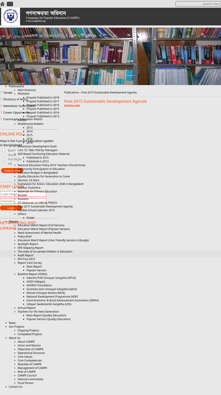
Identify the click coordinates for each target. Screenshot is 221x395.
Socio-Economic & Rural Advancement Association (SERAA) (63, 300)
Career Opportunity (16, 112)
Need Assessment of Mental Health (39, 233)
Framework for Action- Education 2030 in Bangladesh (51, 184)
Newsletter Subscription (19, 106)
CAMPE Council (27, 375)
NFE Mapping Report (31, 248)
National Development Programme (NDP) (52, 296)
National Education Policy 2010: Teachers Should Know (51, 165)
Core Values (25, 357)
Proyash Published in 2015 (43, 109)
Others (22, 214)
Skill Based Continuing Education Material (43, 154)
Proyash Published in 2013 (43, 116)
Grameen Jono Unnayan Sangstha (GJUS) (52, 289)
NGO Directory (27, 90)
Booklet (22, 195)
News (12, 323)
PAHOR (22, 120)
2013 (29, 127)
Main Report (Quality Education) (46, 315)
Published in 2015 (38, 158)
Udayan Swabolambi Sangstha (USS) (49, 304)
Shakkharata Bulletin (30, 124)
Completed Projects (30, 334)
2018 (29, 142)
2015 (29, 135)
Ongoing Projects (28, 330)
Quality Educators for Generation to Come (44, 176)
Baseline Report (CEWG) (32, 274)
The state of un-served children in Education (45, 251)
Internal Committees (30, 379)
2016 (29, 139)
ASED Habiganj (36, 281)
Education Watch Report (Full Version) (41, 225)
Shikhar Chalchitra (29, 188)
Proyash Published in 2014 (43, 112)
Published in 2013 (38, 161)
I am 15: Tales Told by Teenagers (38, 150)
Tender (8, 93)
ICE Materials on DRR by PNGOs (37, 203)
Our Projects (16, 327)
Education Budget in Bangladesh (38, 173)
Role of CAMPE (27, 372)
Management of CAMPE (32, 368)
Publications (16, 86)
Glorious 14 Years (28, 180)
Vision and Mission (29, 345)
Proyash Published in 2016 (43, 105)
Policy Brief (24, 236)
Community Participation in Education (41, 169)
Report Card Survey (30, 263)
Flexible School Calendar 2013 (36, 210)
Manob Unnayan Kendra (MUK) (46, 293)
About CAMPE (26, 342)
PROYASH (23, 94)
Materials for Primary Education (37, 191)
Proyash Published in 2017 (43, 101)
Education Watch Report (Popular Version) (44, 229)
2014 (29, 131)
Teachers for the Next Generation (38, 311)
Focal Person (26, 383)
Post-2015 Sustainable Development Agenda (45, 206)
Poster (30, 218)
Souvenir (23, 199)
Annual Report (27, 308)
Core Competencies (30, 360)
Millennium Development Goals (37, 146)
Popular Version (36, 270)
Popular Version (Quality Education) (48, 319)
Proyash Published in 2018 (43, 97)
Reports (14, 221)
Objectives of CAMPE (30, 349)
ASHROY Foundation (39, 285)
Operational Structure (31, 353)
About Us (14, 338)
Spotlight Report (28, 244)
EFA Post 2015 (26, 259)
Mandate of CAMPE (30, 364)
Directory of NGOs (15, 99)
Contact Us (15, 387)
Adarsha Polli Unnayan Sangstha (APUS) (51, 278)
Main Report (34, 266)
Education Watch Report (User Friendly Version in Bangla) (53, 240)
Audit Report (25, 255)
